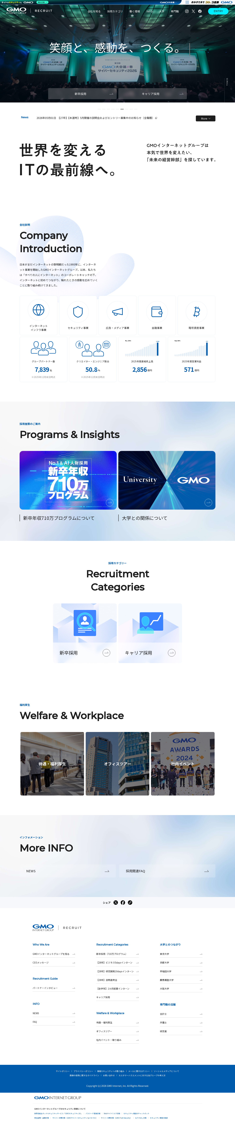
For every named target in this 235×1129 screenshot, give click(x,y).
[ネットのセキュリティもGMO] (25, 2)
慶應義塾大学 (181, 980)
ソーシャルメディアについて (166, 1071)
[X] (193, 11)
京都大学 (181, 963)
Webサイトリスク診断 (112, 1113)
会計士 (181, 1014)
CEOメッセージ (54, 963)
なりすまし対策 (141, 1118)
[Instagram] (186, 11)
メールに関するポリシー (139, 1071)
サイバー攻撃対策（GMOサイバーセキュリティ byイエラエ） (74, 1118)
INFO (149, 11)
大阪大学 (181, 989)
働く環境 (134, 11)
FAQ (54, 1022)
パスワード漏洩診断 (93, 1113)
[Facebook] (200, 11)
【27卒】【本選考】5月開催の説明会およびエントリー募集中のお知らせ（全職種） (107, 118)
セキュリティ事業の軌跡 (159, 1118)
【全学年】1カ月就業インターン (117, 989)
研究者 (181, 1031)
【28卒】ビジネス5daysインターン (117, 963)
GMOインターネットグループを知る (54, 954)
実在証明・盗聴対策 (41, 1118)
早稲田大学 (181, 971)
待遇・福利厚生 (117, 1022)
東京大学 (181, 954)
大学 (161, 11)
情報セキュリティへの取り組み (110, 1071)
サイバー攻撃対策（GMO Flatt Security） (116, 1118)
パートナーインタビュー (54, 988)
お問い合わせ (109, 1075)
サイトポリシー (63, 1071)
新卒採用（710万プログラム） (117, 954)
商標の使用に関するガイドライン (84, 1075)
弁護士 (181, 1022)
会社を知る (94, 11)
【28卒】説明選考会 (117, 980)
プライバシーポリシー (83, 1071)
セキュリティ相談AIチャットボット (136, 1113)
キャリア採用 (117, 997)
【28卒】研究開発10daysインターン (117, 971)
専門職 (175, 11)
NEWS (54, 1013)
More (205, 118)
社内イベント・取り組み (117, 1040)
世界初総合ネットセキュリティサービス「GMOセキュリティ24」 (58, 1113)
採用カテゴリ (115, 11)
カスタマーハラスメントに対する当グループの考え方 (142, 1075)
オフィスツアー (117, 1031)
